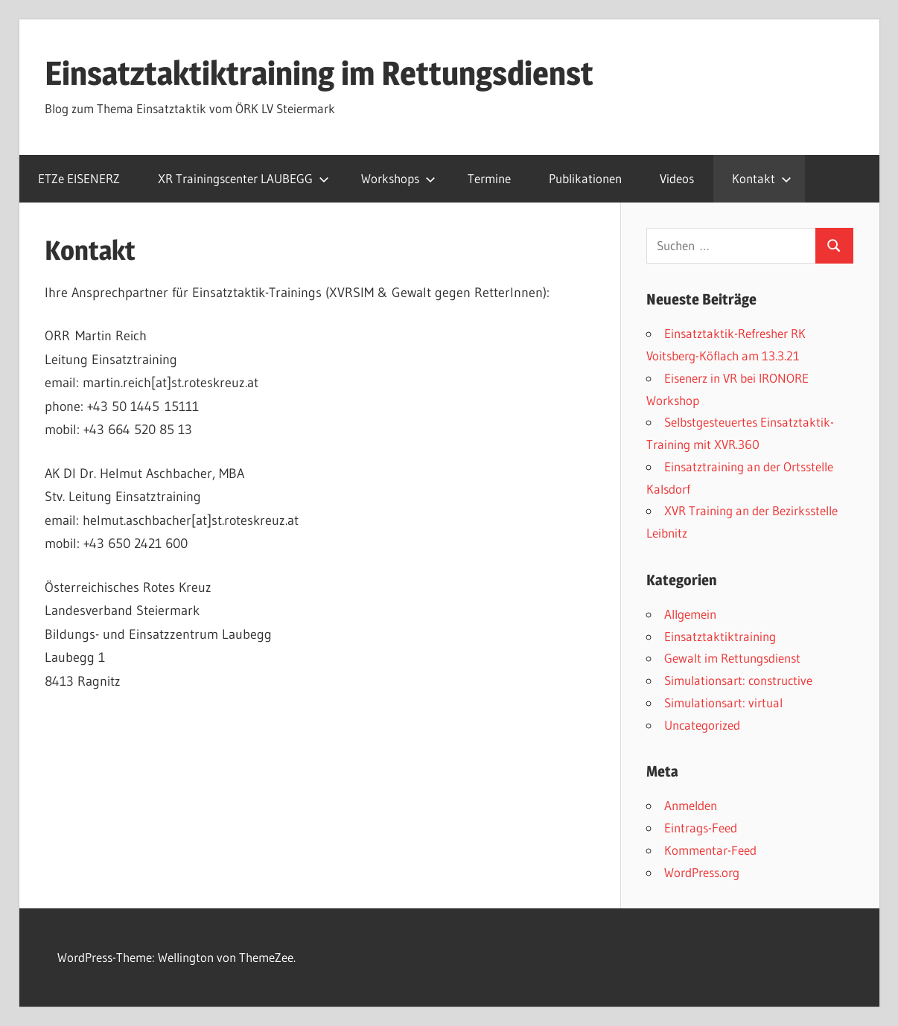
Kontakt (762, 178)
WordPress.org (701, 872)
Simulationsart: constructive (738, 680)
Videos (677, 178)
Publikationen (585, 178)
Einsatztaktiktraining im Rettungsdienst (319, 73)
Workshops (398, 178)
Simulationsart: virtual (723, 702)
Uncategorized (702, 725)
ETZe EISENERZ (79, 178)
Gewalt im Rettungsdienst (732, 658)
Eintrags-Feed (700, 827)
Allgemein (690, 614)
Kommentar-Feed (710, 850)
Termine (489, 178)
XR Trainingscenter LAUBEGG (243, 178)
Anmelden (690, 805)
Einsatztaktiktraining (720, 636)
